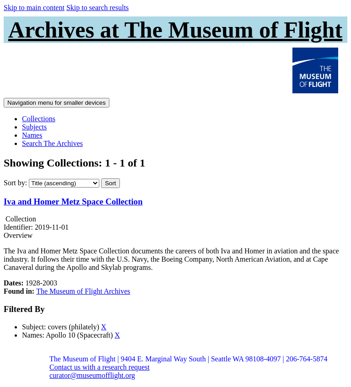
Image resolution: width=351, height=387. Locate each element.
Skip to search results (97, 7)
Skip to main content (34, 7)
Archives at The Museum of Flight (175, 30)
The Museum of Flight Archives (83, 291)
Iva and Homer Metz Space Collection (73, 201)
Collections (38, 119)
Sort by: (15, 183)
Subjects (34, 127)
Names (32, 135)
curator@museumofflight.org (92, 375)
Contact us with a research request (99, 367)
